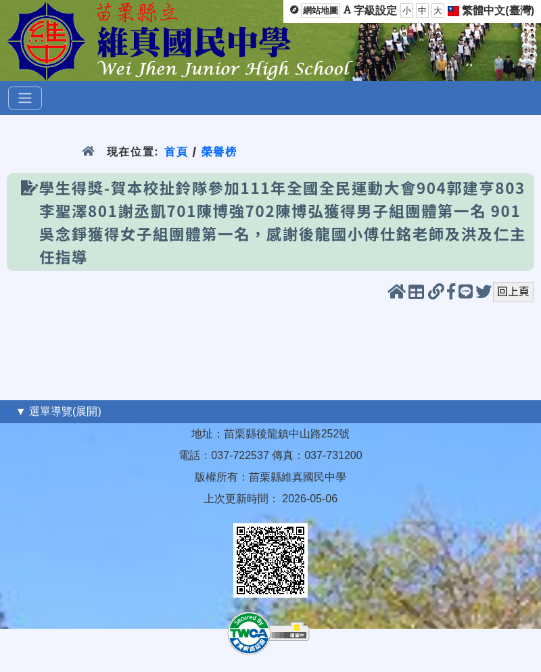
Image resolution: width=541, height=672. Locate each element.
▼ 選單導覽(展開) (58, 411)
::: (7, 411)
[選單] (25, 98)
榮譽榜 (219, 152)
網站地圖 (320, 10)
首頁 (176, 152)
